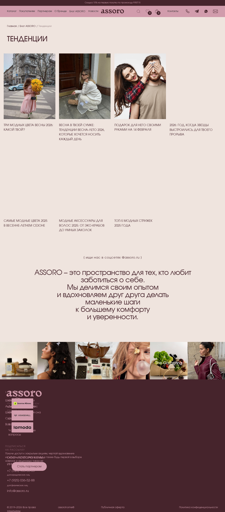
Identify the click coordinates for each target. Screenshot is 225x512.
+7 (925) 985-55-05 (21, 470)
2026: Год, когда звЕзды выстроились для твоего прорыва (191, 130)
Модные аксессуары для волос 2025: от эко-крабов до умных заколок (81, 225)
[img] (85, 182)
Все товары (13, 424)
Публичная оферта (112, 507)
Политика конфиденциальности (198, 507)
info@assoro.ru (18, 491)
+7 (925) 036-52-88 (21, 480)
